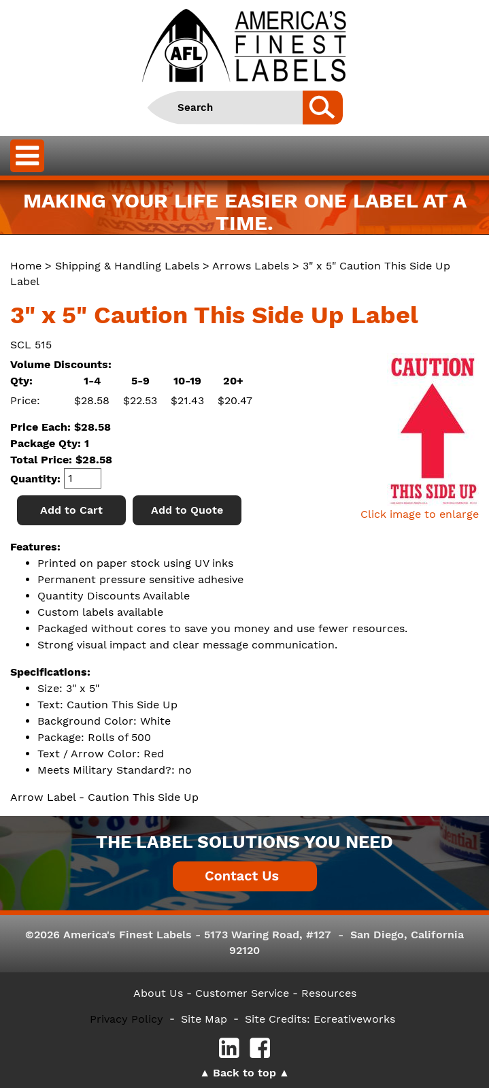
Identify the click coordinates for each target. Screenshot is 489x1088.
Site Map (204, 1018)
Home (25, 265)
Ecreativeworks (354, 1018)
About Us (158, 993)
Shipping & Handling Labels (127, 265)
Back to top (244, 1072)
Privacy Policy (126, 1018)
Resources (328, 993)
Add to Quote (187, 510)
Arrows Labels (250, 265)
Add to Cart (71, 510)
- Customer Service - (242, 993)
